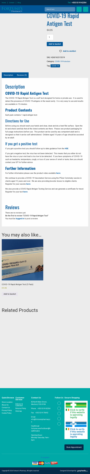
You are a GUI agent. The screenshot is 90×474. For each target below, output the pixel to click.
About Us (5, 405)
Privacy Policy (7, 410)
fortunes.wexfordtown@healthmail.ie (40, 429)
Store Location (7, 402)
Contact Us (6, 407)
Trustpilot (45, 457)
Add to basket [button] (10, 294)
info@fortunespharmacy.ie (40, 420)
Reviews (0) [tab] (22, 75)
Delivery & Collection (19, 404)
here (58, 173)
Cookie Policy (6, 413)
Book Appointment (74, 447)
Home (4, 2)
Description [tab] (8, 75)
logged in (20, 218)
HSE (66, 148)
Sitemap (18, 411)
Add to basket (55, 44)
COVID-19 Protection (62, 61)
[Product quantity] (50, 37)
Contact (11, 2)
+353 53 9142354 (44, 408)
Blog (19, 2)
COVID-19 (55, 66)
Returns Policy (20, 408)
